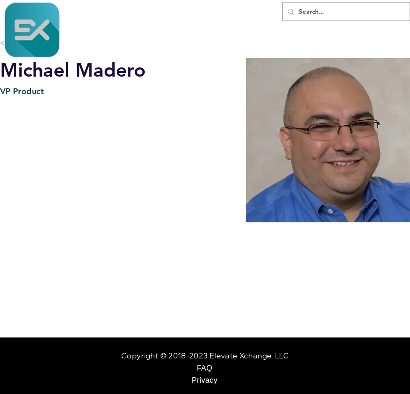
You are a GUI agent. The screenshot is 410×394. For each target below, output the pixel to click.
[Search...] (345, 12)
